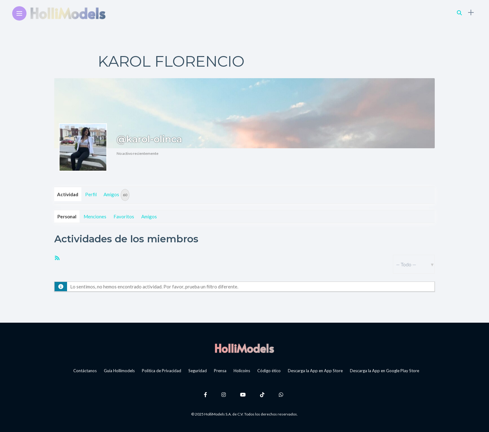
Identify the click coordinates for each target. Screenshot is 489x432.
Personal (66, 216)
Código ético (269, 370)
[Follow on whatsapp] (282, 394)
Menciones (95, 216)
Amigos (116, 195)
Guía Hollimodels (119, 370)
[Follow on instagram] (224, 394)
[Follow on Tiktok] (263, 394)
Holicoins (242, 370)
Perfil (91, 194)
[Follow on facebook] (206, 394)
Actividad (67, 194)
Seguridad (197, 370)
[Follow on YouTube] (244, 394)
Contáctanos (85, 370)
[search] (459, 13)
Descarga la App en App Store (315, 370)
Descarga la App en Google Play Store (384, 370)
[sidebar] (471, 13)
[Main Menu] (19, 14)
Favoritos (124, 216)
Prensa (220, 370)
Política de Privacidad (161, 370)
